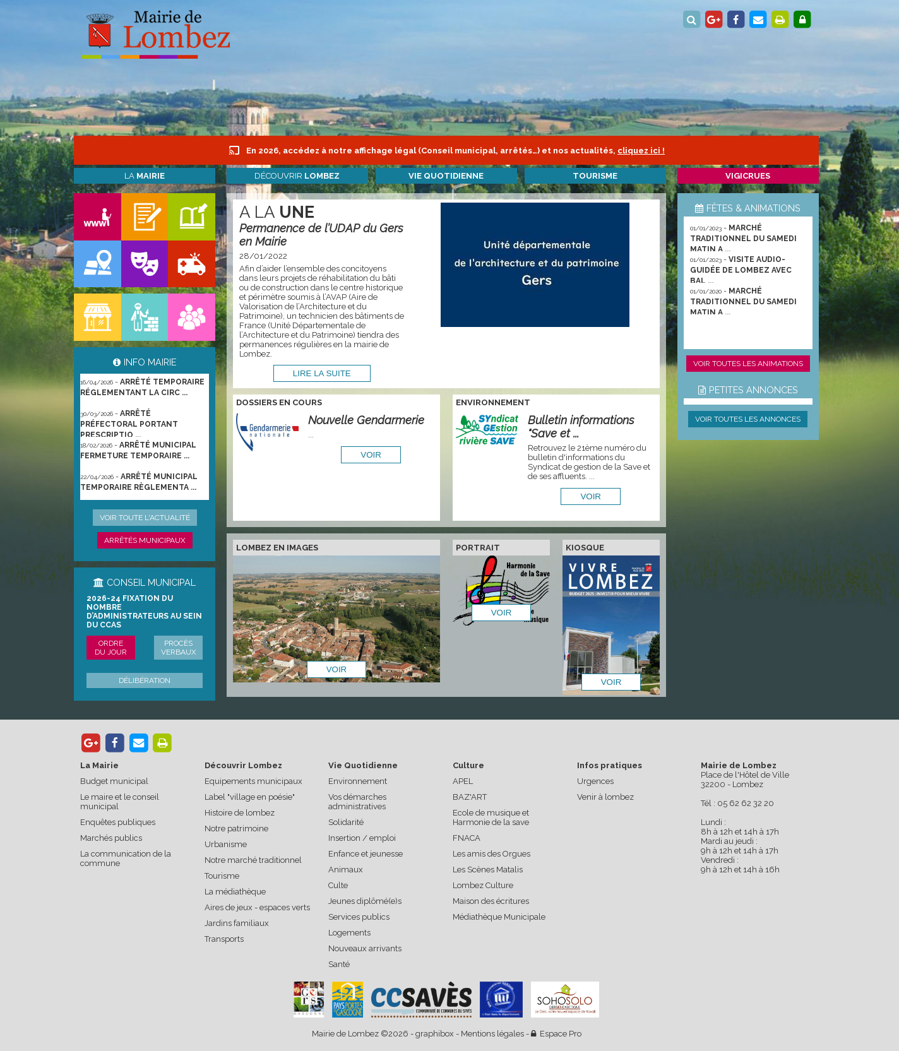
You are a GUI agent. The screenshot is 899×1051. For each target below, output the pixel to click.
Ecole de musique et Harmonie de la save (491, 817)
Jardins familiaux (237, 923)
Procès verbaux (178, 647)
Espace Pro (556, 1033)
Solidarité (346, 822)
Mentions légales (492, 1033)
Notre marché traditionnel (253, 860)
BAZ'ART (470, 797)
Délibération (144, 680)
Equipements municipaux (253, 781)
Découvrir (297, 176)
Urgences (595, 781)
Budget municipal (114, 781)
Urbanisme (226, 844)
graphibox (434, 1033)
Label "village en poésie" (250, 797)
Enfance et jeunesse (365, 853)
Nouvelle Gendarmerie (366, 420)
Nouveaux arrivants (365, 948)
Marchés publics (111, 838)
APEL (463, 781)
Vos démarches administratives (357, 801)
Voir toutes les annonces (748, 419)
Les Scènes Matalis (488, 869)
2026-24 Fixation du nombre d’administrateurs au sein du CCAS (144, 611)
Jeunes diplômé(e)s (365, 901)
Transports (224, 939)
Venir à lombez (605, 797)
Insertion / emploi (362, 838)
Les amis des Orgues (491, 853)
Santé (339, 964)
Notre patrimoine (236, 828)
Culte (338, 885)
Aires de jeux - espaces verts (257, 907)
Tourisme (222, 876)
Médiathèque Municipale (499, 917)
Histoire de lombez (240, 812)
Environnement (357, 781)
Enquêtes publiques (117, 822)
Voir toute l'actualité (145, 517)
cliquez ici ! (641, 150)
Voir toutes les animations (748, 363)
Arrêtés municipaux (145, 540)
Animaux (345, 869)
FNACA (466, 838)
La (144, 176)
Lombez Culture (483, 885)
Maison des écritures (491, 901)
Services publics (359, 917)
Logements (349, 932)
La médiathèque (235, 891)
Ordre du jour (111, 647)
